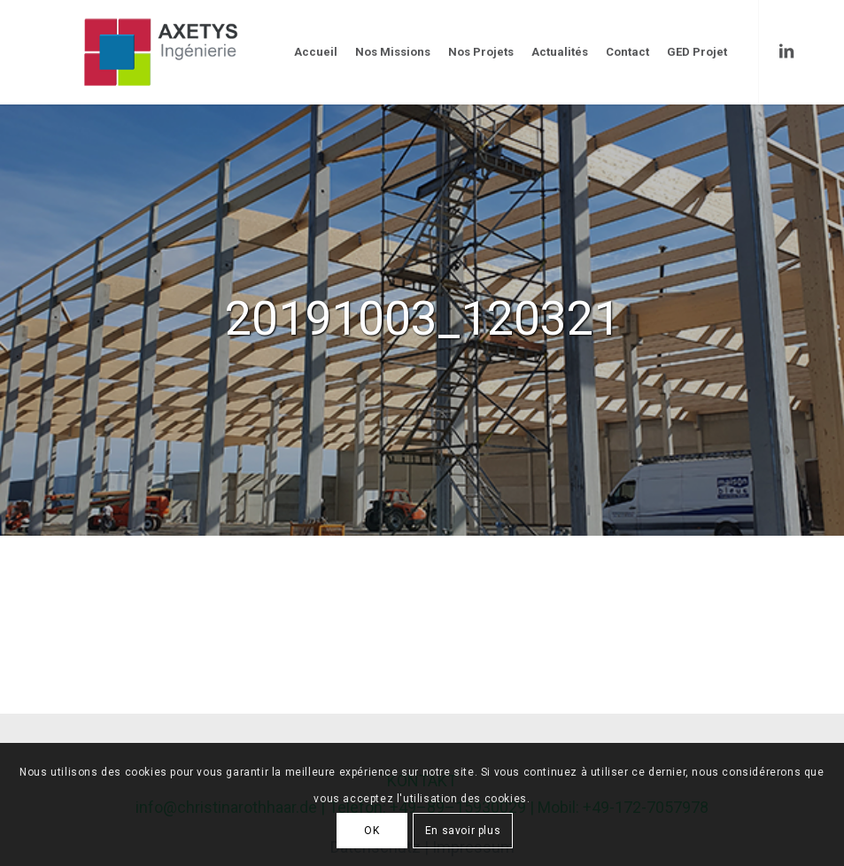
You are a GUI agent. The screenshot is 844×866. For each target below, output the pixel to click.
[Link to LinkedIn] (786, 51)
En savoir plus (462, 830)
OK (371, 830)
